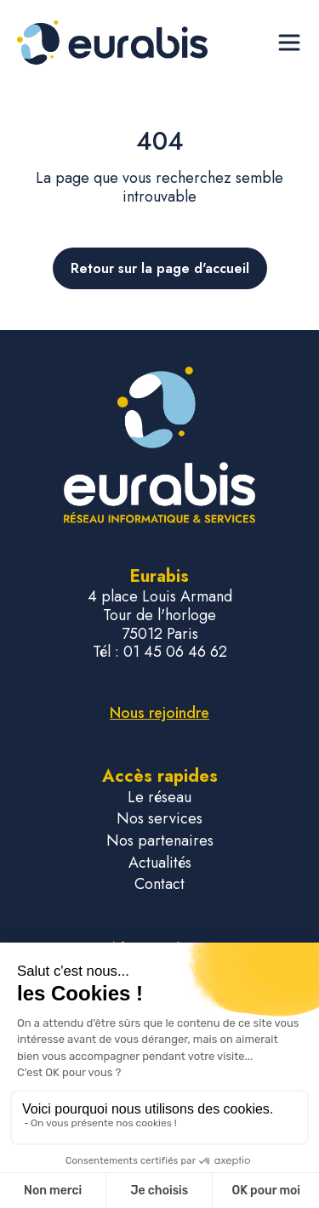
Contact (159, 884)
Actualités (159, 863)
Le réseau (159, 797)
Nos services (159, 818)
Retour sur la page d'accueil (160, 268)
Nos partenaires (160, 841)
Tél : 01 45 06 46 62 (160, 652)
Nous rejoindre (159, 713)
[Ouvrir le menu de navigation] (289, 42)
